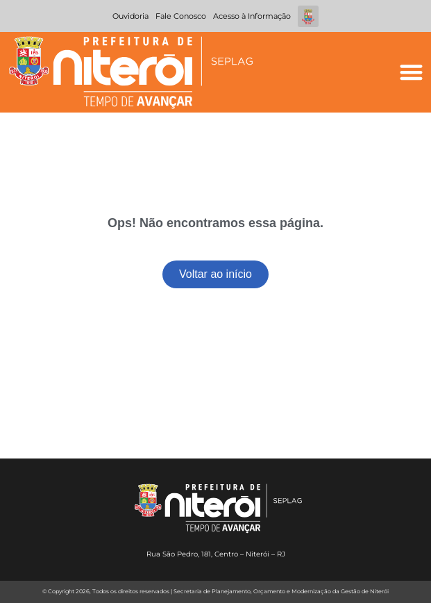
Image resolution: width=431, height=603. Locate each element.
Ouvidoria (130, 16)
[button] (411, 72)
